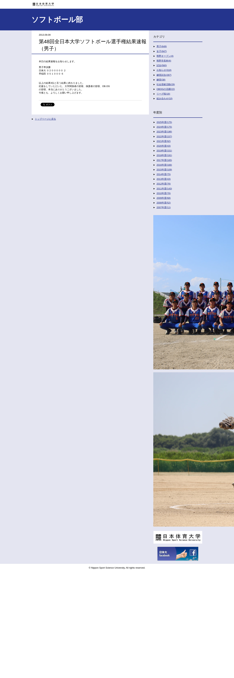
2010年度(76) (164, 193)
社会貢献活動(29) (166, 84)
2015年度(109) (164, 169)
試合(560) (162, 65)
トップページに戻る (45, 119)
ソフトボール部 (57, 20)
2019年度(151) (164, 150)
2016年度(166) (164, 165)
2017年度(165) (164, 160)
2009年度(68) (164, 198)
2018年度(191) (164, 155)
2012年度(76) (164, 183)
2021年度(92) (164, 141)
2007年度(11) (164, 207)
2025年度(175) (164, 122)
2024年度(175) (164, 127)
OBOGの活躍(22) (166, 89)
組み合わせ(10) (164, 98)
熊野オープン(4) (165, 56)
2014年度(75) (164, 174)
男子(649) (162, 46)
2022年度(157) (164, 136)
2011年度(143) (164, 188)
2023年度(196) (164, 131)
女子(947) (162, 51)
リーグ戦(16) (163, 93)
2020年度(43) (164, 146)
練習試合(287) (164, 75)
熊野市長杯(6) (164, 60)
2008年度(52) (164, 202)
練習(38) (161, 79)
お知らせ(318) (164, 70)
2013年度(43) (164, 179)
